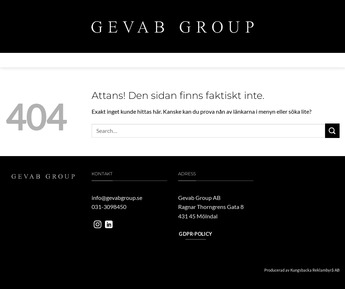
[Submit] (332, 130)
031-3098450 (109, 206)
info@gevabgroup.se (117, 197)
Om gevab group (50, 60)
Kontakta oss (292, 60)
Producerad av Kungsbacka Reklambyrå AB (302, 270)
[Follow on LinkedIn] (109, 225)
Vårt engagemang (204, 60)
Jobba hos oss (250, 60)
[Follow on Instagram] (97, 225)
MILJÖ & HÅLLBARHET (149, 60)
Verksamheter (98, 59)
